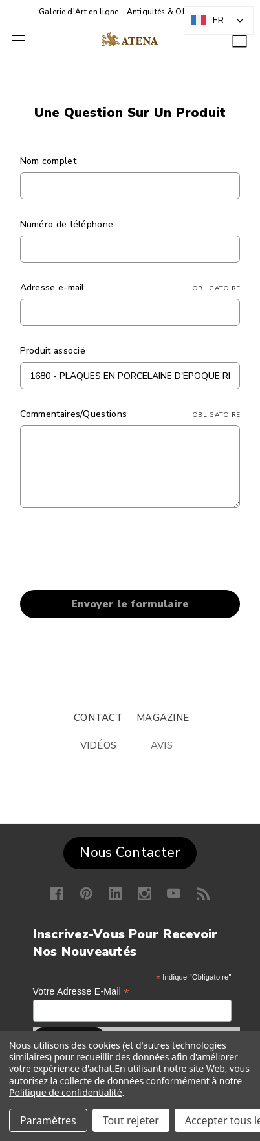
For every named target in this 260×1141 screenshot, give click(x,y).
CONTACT (98, 717)
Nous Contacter (130, 852)
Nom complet (48, 161)
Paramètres (48, 1120)
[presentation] (118, 551)
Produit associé (53, 351)
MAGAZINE (162, 717)
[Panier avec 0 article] (239, 35)
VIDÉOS (98, 745)
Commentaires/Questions (130, 414)
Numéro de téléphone (67, 224)
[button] (129, 850)
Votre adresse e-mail (81, 991)
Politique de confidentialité (65, 1092)
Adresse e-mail (130, 287)
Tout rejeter (131, 1120)
